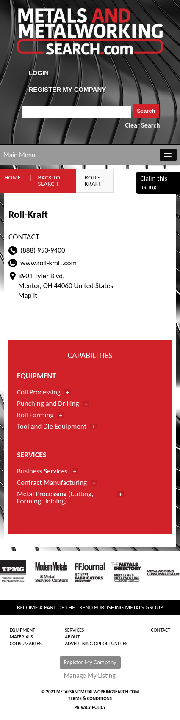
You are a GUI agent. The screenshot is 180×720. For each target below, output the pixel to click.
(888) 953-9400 (42, 250)
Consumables (26, 643)
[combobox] (76, 112)
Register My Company (90, 662)
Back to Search (49, 180)
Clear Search (142, 125)
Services (74, 630)
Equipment (22, 630)
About (72, 636)
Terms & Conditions (90, 698)
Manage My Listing (90, 675)
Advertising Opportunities (96, 643)
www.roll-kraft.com (48, 262)
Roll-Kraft (93, 180)
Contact (160, 630)
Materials (21, 636)
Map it (27, 295)
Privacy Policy (90, 707)
